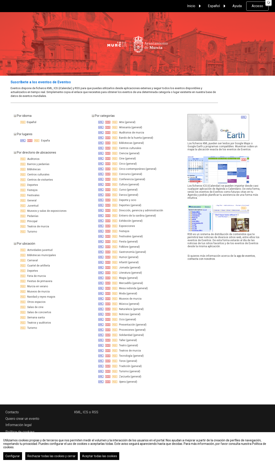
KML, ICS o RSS (86, 412)
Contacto (12, 412)
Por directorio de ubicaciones (35, 152)
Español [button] (217, 6)
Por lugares (23, 134)
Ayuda (237, 6)
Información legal (18, 425)
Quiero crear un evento (22, 419)
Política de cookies (20, 432)
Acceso (257, 6)
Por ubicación (24, 243)
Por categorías (103, 115)
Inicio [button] (194, 6)
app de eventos (246, 255)
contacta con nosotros (201, 258)
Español (28, 122)
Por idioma (23, 115)
